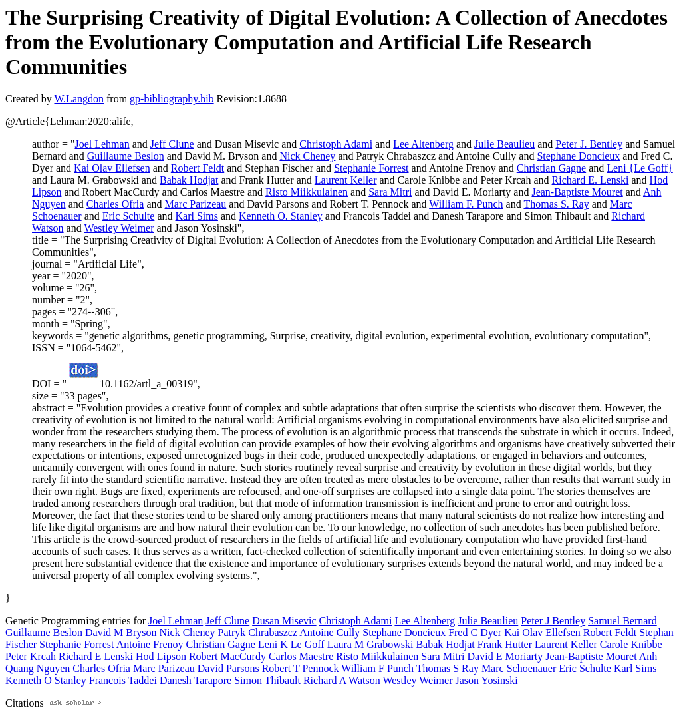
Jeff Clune (172, 144)
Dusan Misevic (284, 620)
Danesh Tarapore (195, 680)
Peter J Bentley (553, 620)
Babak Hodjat (189, 180)
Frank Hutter (504, 644)
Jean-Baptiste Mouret (576, 192)
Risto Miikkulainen (306, 192)
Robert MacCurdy (227, 656)
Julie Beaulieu (504, 144)
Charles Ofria (115, 204)
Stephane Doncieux (578, 156)
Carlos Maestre (301, 656)
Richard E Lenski (96, 656)
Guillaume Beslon (125, 156)
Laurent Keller (346, 180)
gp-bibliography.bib (172, 98)
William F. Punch (466, 204)
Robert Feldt (197, 168)
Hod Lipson (161, 656)
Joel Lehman (101, 144)
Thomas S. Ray (556, 204)
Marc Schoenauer (518, 668)
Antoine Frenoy (150, 644)
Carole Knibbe (631, 644)
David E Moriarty (505, 656)
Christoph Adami (335, 144)
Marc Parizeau (196, 204)
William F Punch (377, 668)
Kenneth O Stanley (45, 680)
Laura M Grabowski (370, 644)
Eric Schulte (128, 216)
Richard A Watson (341, 680)
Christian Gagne (551, 168)
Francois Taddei (123, 680)
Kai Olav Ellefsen (112, 168)
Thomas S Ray (447, 668)
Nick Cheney (307, 156)
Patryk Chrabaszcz (258, 632)
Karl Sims (197, 216)
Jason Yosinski (486, 680)
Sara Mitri (390, 192)
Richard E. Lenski (590, 180)
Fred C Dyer (474, 632)
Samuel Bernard (622, 620)
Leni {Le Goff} (639, 168)
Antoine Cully (329, 632)
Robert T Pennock (300, 668)
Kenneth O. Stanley (281, 216)
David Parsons (228, 668)
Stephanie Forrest (371, 168)
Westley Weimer (119, 228)
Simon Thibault (267, 680)
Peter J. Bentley (588, 144)
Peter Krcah (30, 656)
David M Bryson (121, 632)
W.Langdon (79, 98)
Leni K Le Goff (291, 644)
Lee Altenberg (423, 144)
